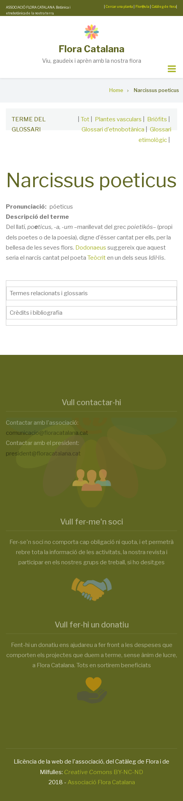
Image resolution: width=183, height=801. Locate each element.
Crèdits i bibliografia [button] (36, 312)
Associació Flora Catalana (101, 782)
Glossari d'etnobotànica (113, 129)
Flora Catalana (91, 49)
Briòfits (157, 119)
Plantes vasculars (118, 119)
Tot (85, 119)
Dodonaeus (90, 247)
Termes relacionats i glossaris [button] (49, 293)
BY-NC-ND (103, 772)
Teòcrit (96, 257)
